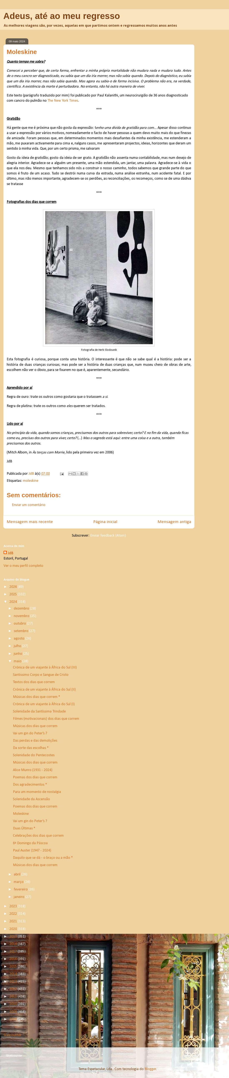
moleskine (30, 481)
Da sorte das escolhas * (31, 748)
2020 (13, 929)
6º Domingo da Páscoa (30, 843)
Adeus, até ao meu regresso (61, 16)
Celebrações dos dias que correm (38, 836)
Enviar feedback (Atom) (108, 536)
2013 (13, 982)
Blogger (150, 1069)
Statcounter (12, 1035)
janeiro (19, 897)
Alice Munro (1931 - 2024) (32, 770)
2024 (13, 602)
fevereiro (21, 889)
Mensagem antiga (174, 522)
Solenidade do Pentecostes (34, 755)
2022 (13, 914)
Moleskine (21, 814)
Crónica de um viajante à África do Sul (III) (45, 668)
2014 (13, 974)
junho (18, 654)
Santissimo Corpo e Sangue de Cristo (40, 675)
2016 (13, 959)
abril (17, 874)
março (19, 882)
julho (18, 646)
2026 (13, 587)
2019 (13, 937)
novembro (22, 616)
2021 (13, 921)
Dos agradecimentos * (30, 785)
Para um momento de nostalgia (37, 792)
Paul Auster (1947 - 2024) (32, 851)
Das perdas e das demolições (35, 741)
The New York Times (62, 101)
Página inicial (105, 522)
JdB (10, 553)
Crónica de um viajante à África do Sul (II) (44, 690)
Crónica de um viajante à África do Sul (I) (44, 704)
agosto (19, 639)
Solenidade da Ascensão (31, 799)
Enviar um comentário (28, 505)
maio (18, 661)
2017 (13, 952)
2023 (13, 906)
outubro (20, 624)
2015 (13, 967)
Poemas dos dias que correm (35, 777)
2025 (13, 594)
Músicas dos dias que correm (35, 726)
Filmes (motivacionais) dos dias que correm (46, 719)
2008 (13, 1019)
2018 (13, 944)
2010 (13, 1004)
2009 (13, 1012)
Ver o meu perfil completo (23, 566)
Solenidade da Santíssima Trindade (39, 712)
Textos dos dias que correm (34, 682)
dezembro (22, 609)
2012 (13, 989)
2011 (13, 997)
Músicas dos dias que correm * (36, 697)
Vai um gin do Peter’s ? (30, 733)
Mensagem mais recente (30, 522)
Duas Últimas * (24, 828)
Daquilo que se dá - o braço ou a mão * (43, 858)
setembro (21, 631)
